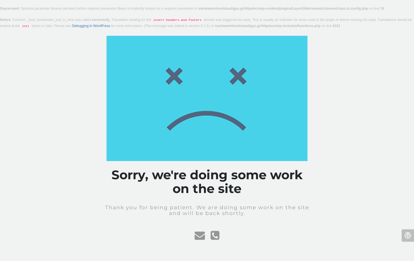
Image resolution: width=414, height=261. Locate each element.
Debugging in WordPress (91, 26)
